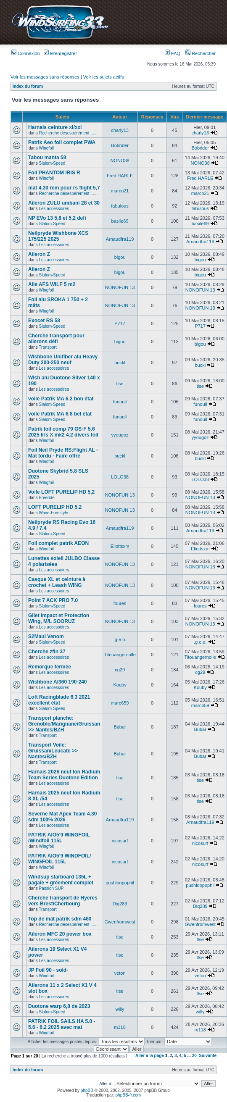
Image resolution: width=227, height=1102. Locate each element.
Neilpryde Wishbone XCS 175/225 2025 (58, 236)
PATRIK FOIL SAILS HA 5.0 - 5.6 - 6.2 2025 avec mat (61, 1024)
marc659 (120, 702)
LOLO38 (120, 476)
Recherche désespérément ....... (68, 133)
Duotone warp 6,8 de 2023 (59, 1006)
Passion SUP (51, 888)
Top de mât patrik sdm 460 (60, 919)
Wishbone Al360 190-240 (57, 682)
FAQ (172, 53)
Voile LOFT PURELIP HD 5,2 (61, 492)
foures (120, 603)
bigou (120, 257)
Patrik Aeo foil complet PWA (61, 142)
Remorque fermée (49, 667)
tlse (120, 383)
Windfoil (46, 148)
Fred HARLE (120, 175)
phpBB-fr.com (128, 1095)
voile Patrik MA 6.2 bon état (61, 399)
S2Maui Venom (46, 636)
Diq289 (120, 903)
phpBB (87, 1090)
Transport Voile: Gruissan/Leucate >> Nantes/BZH (53, 751)
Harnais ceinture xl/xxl (55, 127)
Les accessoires (54, 208)
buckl (119, 362)
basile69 (120, 221)
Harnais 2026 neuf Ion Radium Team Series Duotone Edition (64, 775)
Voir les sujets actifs (103, 76)
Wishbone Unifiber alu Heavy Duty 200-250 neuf (63, 360)
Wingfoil (46, 290)
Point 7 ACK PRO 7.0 (53, 600)
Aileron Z (39, 254)
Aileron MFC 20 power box (60, 934)
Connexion (25, 53)
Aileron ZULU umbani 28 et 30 (64, 203)
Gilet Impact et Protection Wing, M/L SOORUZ (58, 618)
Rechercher (200, 53)
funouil (120, 401)
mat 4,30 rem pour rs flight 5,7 (64, 188)
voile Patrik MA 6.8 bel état (60, 414)
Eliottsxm (120, 546)
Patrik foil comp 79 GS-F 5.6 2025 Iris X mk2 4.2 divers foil (63, 432)
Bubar (120, 726)
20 (194, 1055)
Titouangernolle (119, 654)
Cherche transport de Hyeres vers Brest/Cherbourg (63, 901)
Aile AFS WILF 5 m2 (51, 284)
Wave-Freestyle (53, 512)
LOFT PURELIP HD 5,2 (55, 507)
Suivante (207, 1055)
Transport (47, 347)
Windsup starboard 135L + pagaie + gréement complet (60, 880)
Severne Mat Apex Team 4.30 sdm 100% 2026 (62, 817)
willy (120, 1009)
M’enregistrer (60, 53)
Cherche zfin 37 (47, 652)
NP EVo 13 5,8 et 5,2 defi (57, 218)
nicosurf (120, 840)
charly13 (120, 130)
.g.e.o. (120, 639)
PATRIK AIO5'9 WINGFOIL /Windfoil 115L (59, 838)
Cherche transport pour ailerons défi (56, 339)
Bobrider (120, 145)
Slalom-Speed (52, 163)
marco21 (120, 190)
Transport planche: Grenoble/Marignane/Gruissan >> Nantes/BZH (64, 724)
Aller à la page (149, 1055)
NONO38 (119, 160)
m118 (120, 1027)
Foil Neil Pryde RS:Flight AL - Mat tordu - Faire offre (63, 453)
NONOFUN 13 (120, 287)
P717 (119, 323)
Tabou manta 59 (47, 157)
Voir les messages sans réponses (45, 76)
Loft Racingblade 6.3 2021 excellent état (59, 700)
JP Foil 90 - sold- (48, 970)
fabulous (120, 205)
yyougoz (120, 434)
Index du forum (28, 86)
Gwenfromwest (119, 921)
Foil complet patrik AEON (58, 543)
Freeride (46, 497)
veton (120, 973)
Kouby (119, 684)
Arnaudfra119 (120, 239)
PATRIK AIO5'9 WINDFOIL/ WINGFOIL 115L (59, 859)
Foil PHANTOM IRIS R (54, 173)
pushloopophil (120, 882)
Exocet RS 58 (44, 320)
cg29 (120, 669)
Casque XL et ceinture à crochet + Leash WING (56, 582)
